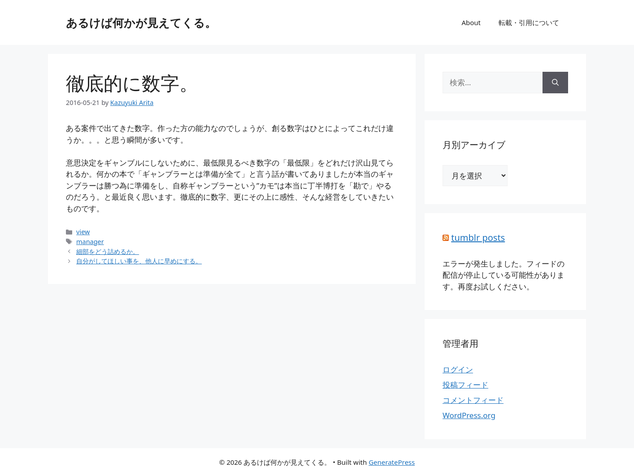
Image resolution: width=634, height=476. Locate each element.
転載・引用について (529, 22)
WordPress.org (469, 415)
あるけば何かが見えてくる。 (141, 22)
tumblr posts (478, 237)
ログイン (458, 369)
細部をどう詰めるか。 (107, 251)
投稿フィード (465, 385)
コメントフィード (473, 400)
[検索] (555, 82)
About (471, 22)
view (83, 231)
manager (90, 241)
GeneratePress (392, 462)
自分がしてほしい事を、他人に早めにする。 (139, 261)
